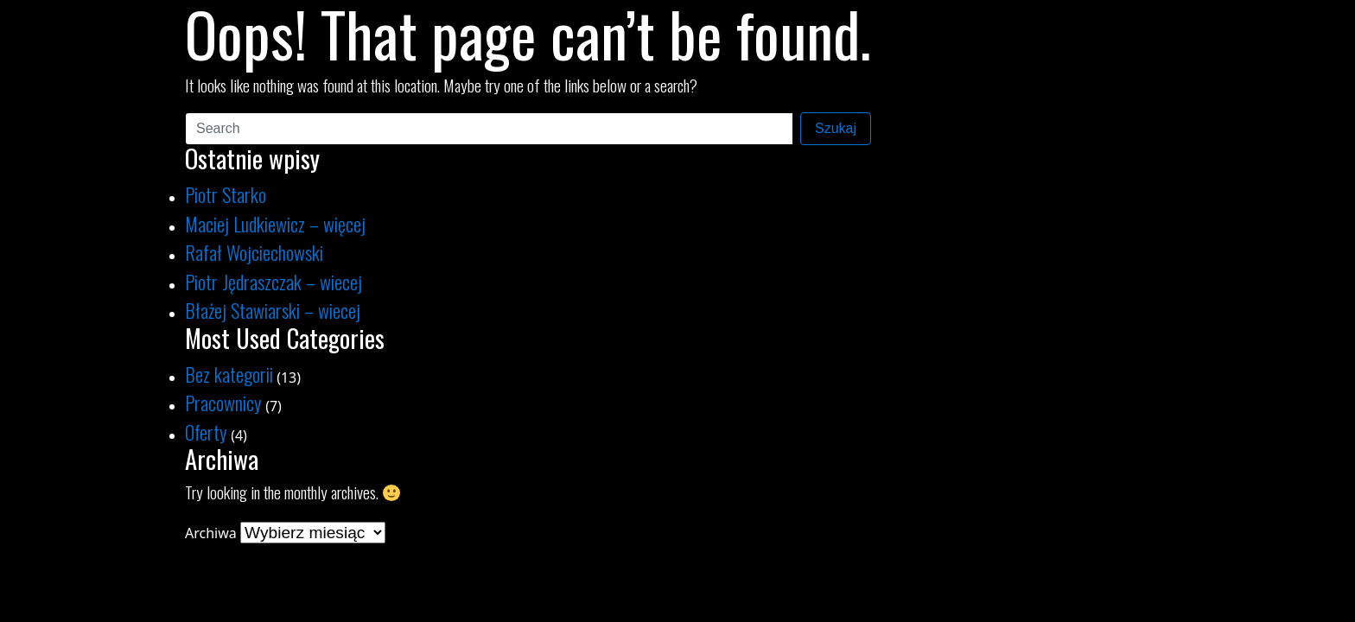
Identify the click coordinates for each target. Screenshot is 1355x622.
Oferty (206, 431)
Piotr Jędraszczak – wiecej (273, 281)
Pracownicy (223, 402)
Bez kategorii (229, 373)
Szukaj (835, 128)
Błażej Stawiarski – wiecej (272, 309)
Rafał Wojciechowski (254, 252)
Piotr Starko (225, 194)
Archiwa (211, 533)
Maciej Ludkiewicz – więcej (275, 223)
